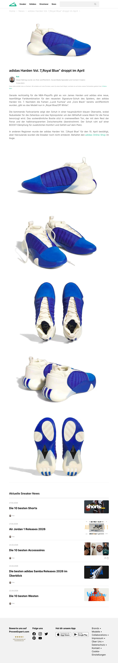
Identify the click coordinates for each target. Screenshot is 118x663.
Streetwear (43, 4)
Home (12, 11)
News (54, 4)
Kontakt (96, 648)
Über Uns (97, 641)
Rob (17, 77)
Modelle (96, 631)
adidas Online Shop (95, 135)
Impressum (97, 638)
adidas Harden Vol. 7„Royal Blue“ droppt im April (53, 11)
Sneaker (23, 4)
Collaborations (99, 635)
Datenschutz (98, 644)
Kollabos (32, 4)
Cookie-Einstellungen (99, 653)
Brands (95, 628)
